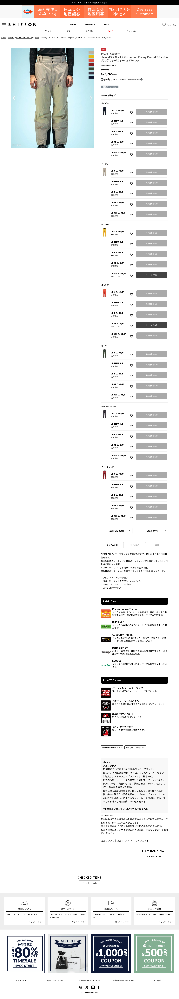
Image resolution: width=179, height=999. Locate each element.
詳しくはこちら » (36, 921)
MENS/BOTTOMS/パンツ (135, 747)
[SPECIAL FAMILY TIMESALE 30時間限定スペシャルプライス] (24, 954)
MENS (73, 24)
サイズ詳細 (134, 545)
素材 (157, 545)
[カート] (174, 24)
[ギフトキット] (68, 954)
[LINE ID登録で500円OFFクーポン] (154, 954)
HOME (3, 37)
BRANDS (11, 37)
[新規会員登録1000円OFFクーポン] (111, 954)
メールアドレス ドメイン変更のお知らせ (89, 2)
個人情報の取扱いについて (89, 980)
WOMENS (90, 24)
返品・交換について (55, 980)
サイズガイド (142, 840)
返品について (152, 530)
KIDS (106, 24)
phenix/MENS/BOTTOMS (112, 747)
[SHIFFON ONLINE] (22, 24)
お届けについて (125, 840)
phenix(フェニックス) (24, 37)
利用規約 (157, 980)
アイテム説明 (112, 545)
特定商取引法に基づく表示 (124, 980)
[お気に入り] (164, 24)
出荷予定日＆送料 (116, 530)
